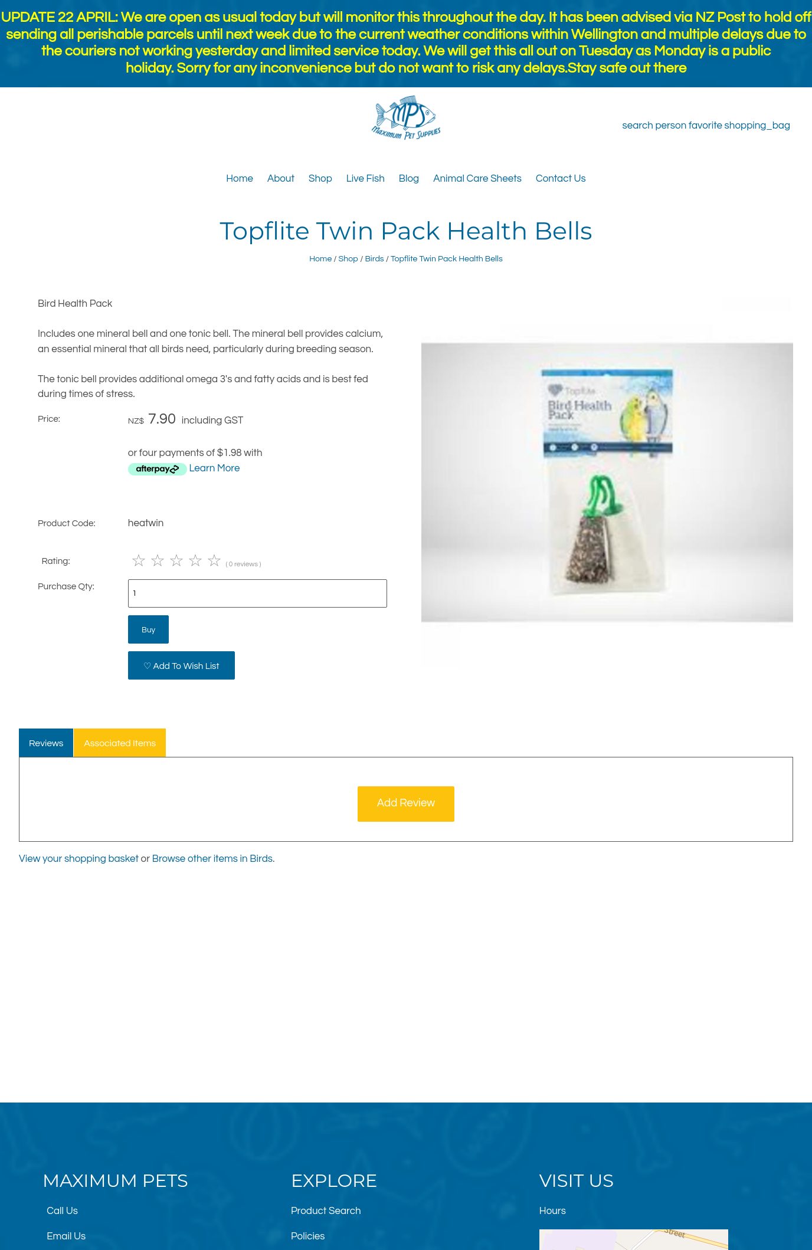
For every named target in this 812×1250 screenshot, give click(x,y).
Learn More (214, 468)
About (280, 178)
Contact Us (561, 178)
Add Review (406, 803)
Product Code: (67, 523)
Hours (552, 1211)
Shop (320, 178)
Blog (409, 178)
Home (239, 178)
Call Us (62, 1211)
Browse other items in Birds (212, 859)
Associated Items (120, 743)
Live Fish (365, 178)
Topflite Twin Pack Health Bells (447, 258)
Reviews (46, 743)
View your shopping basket (79, 859)
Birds (374, 258)
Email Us (66, 1236)
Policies (308, 1236)
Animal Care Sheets (477, 178)
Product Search (326, 1211)
